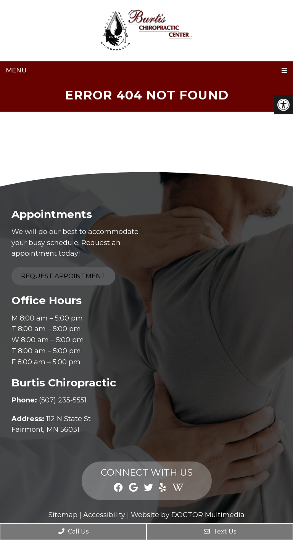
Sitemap (62, 515)
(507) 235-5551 (63, 400)
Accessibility (104, 515)
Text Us (220, 531)
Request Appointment (63, 276)
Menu (16, 70)
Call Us (73, 531)
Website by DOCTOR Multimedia (188, 515)
